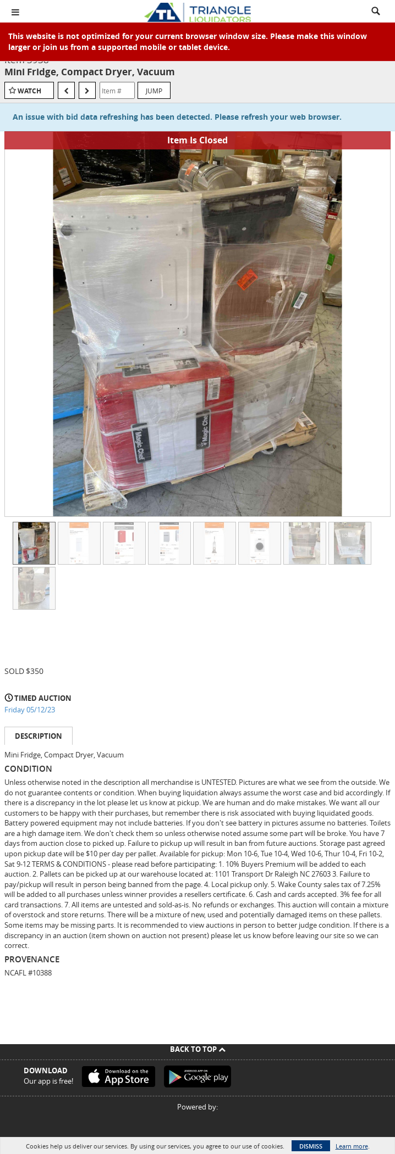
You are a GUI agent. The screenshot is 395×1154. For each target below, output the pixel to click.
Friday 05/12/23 (29, 710)
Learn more (352, 1146)
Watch (29, 91)
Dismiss (310, 1146)
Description (38, 736)
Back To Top (198, 1049)
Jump (154, 90)
